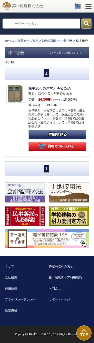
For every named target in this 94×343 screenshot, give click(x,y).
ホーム (9, 41)
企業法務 (66, 41)
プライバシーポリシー (20, 299)
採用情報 (11, 288)
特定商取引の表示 (61, 266)
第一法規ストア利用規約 (65, 277)
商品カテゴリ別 (28, 41)
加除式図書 (49, 41)
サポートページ (59, 299)
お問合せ (55, 288)
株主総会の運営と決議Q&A (49, 88)
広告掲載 (11, 310)
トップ (9, 266)
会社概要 (11, 277)
